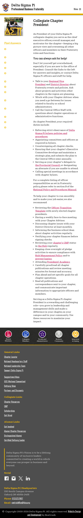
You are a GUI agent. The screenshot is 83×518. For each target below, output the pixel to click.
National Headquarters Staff (15, 361)
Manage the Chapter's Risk (15, 93)
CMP (6, 406)
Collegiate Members (25, 339)
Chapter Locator (10, 356)
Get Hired (8, 415)
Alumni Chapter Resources (15, 431)
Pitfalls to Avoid (15, 116)
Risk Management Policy (48, 255)
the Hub (42, 246)
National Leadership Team (14, 365)
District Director (60, 84)
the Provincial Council (47, 165)
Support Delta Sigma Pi (13, 370)
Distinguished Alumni (13, 435)
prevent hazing (43, 258)
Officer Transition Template (16, 129)
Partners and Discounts (13, 390)
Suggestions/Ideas (11, 377)
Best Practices (15, 81)
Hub (10, 67)
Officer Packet (15, 57)
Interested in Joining (75, 339)
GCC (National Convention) (14, 381)
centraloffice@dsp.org (21, 502)
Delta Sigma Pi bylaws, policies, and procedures (55, 133)
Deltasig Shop (10, 386)
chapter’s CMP (61, 243)
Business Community (59, 339)
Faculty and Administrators (42, 339)
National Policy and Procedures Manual (54, 189)
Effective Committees (14, 102)
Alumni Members (8, 339)
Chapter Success (16, 86)
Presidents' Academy (13, 74)
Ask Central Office (16, 62)
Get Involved (9, 426)
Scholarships (9, 410)
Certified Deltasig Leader (14, 440)
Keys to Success (15, 122)
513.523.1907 (17, 498)
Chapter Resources (12, 401)
